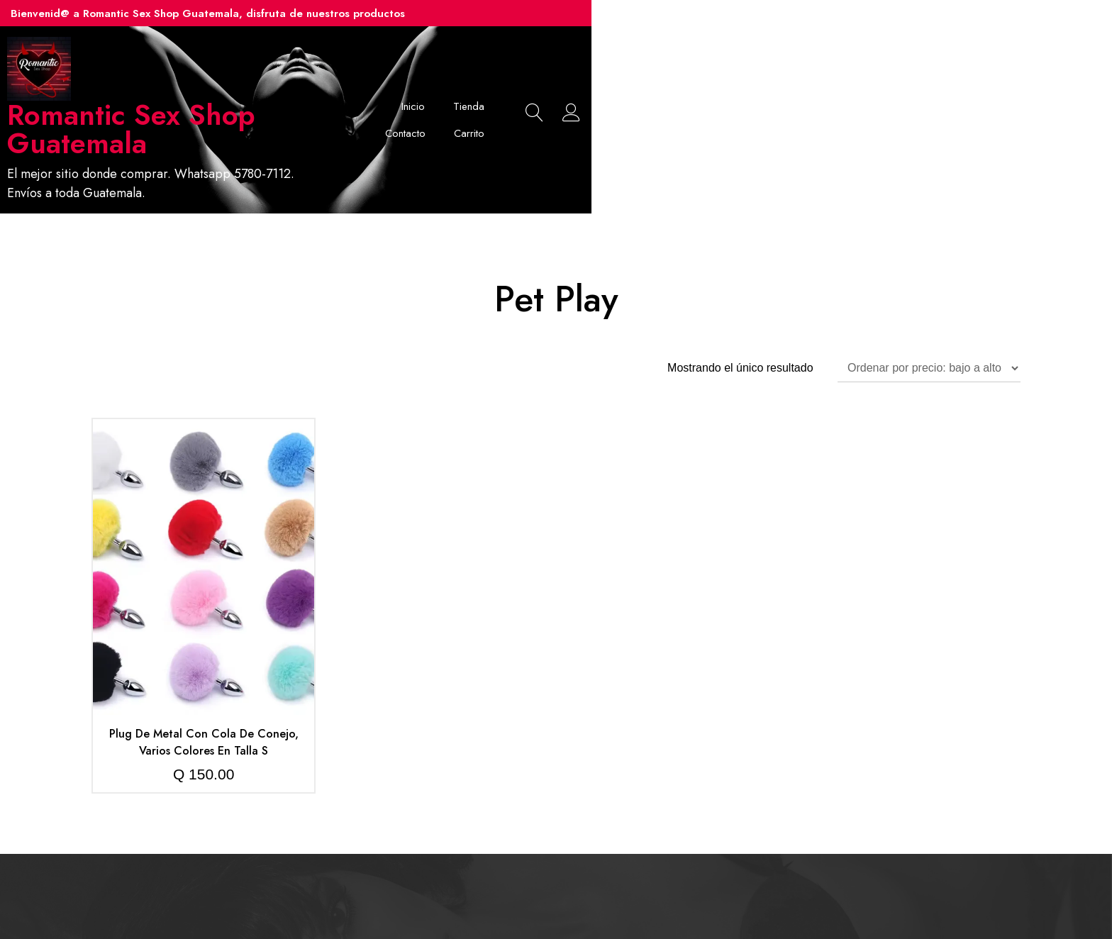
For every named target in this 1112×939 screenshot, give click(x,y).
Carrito (863, 96)
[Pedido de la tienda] (929, 320)
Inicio (679, 96)
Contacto (799, 96)
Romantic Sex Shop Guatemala (286, 115)
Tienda (735, 96)
